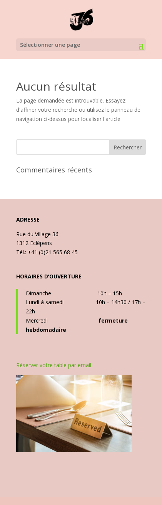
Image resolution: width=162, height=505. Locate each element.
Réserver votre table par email (53, 365)
